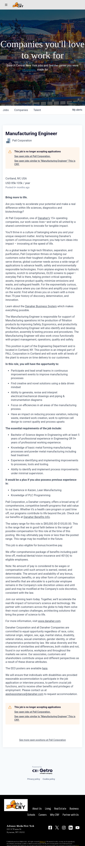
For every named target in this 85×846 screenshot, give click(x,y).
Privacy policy (33, 779)
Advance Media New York (20, 826)
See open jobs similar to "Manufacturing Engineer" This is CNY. (44, 162)
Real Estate (60, 808)
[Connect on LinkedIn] (70, 827)
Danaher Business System (41, 306)
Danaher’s (44, 218)
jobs (6, 110)
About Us (37, 808)
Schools (31, 815)
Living (48, 808)
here (44, 668)
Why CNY (54, 815)
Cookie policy (49, 779)
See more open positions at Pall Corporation (42, 740)
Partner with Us (71, 815)
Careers (43, 815)
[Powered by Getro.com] (42, 770)
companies (21, 110)
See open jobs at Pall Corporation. (32, 156)
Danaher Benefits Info (37, 517)
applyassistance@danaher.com (24, 694)
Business (74, 808)
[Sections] (6, 4)
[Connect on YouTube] (77, 827)
